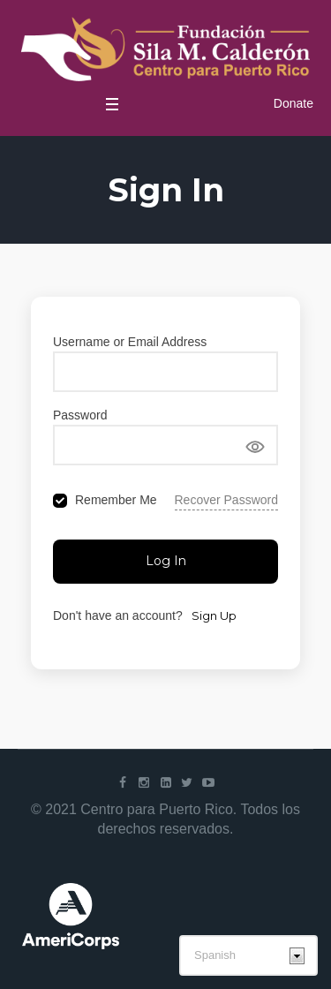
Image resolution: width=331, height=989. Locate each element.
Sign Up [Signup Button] (214, 615)
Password (80, 415)
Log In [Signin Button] (166, 561)
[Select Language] (248, 955)
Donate (293, 103)
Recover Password (227, 500)
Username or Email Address (130, 342)
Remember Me (116, 500)
